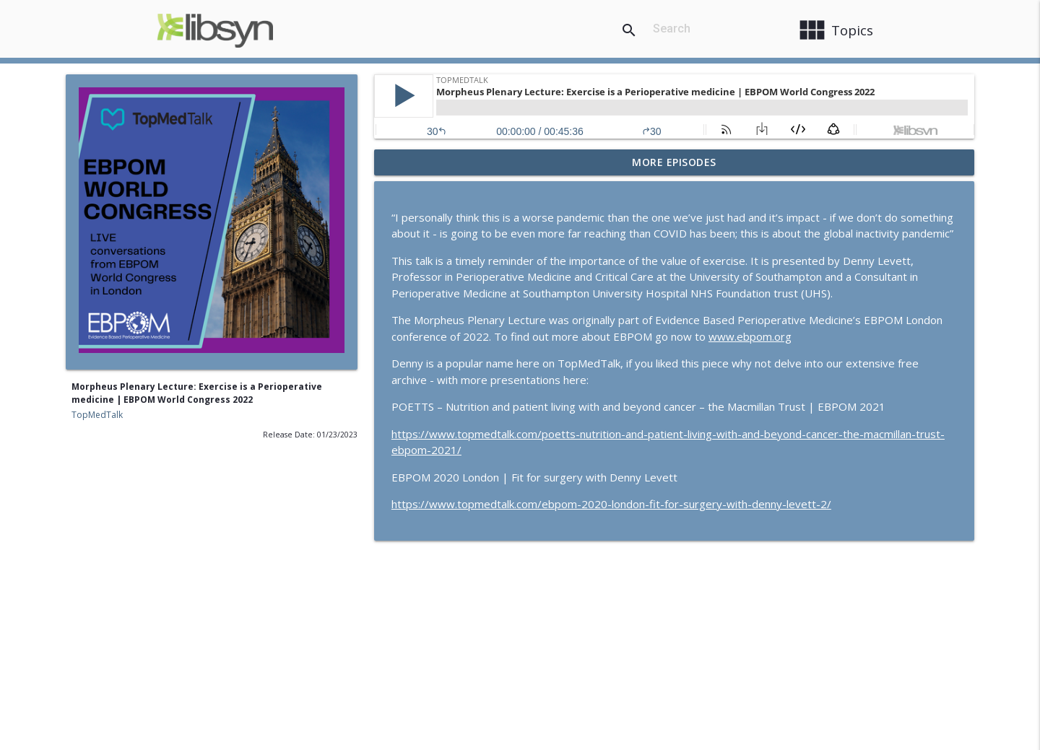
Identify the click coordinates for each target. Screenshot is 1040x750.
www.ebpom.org (750, 336)
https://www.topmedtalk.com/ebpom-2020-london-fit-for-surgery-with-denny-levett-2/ (611, 504)
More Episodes (674, 162)
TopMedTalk (97, 415)
